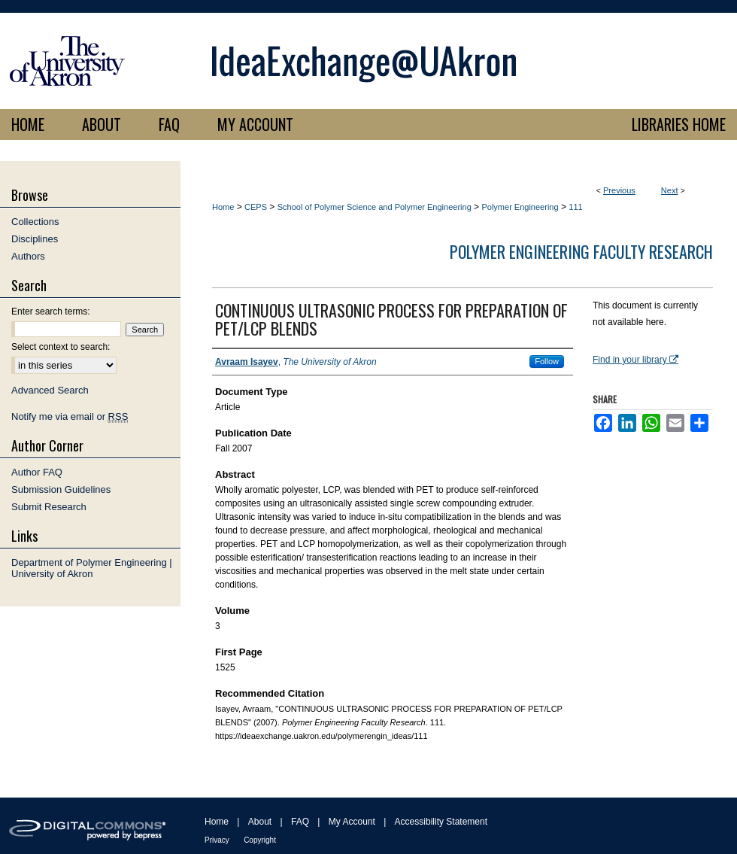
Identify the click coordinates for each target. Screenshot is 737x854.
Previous (619, 190)
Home (223, 206)
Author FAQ (36, 472)
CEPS (255, 206)
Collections (35, 221)
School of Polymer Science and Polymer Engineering (375, 206)
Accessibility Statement (441, 821)
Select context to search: (60, 347)
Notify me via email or (69, 416)
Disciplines (34, 239)
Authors (28, 256)
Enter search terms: (50, 311)
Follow (547, 361)
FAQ (300, 821)
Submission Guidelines (61, 489)
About (259, 821)
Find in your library (635, 359)
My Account (352, 821)
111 (575, 206)
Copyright (260, 840)
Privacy (217, 840)
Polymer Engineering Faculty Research (581, 251)
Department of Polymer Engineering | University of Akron (91, 568)
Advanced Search (50, 390)
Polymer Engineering (519, 206)
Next (669, 190)
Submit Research (48, 506)
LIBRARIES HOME (679, 124)
